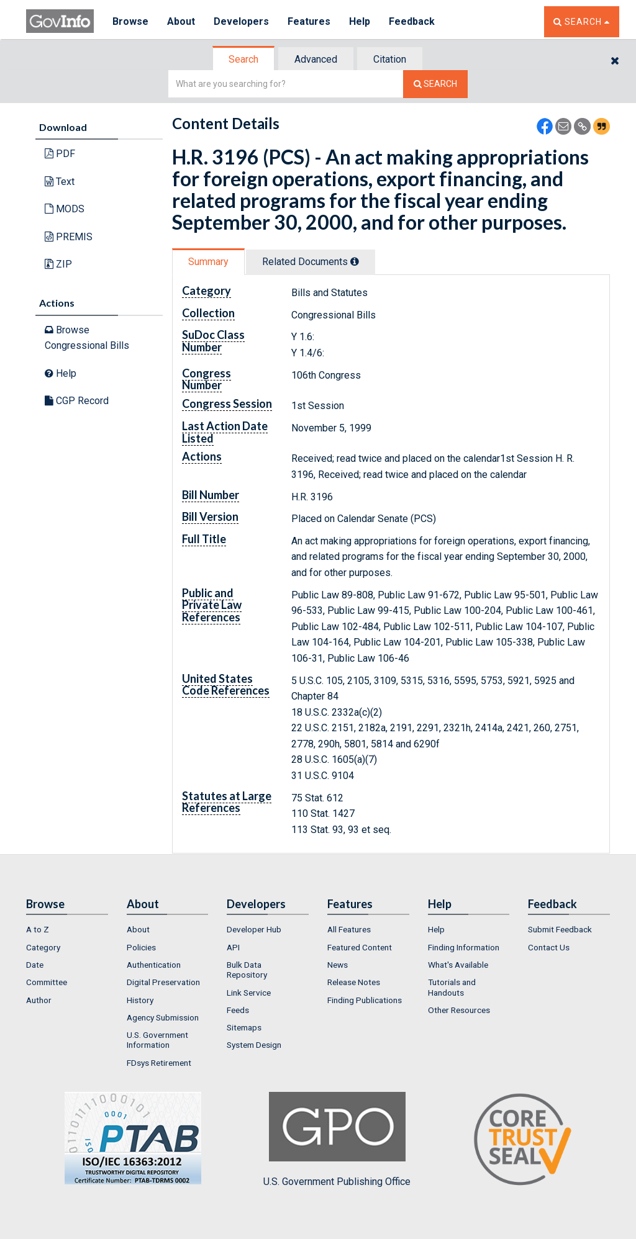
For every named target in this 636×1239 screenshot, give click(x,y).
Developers (241, 21)
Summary (208, 262)
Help (359, 21)
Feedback (412, 21)
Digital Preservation (163, 982)
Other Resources (459, 1010)
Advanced (315, 59)
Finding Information (463, 947)
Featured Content (359, 947)
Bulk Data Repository (247, 970)
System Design (254, 1045)
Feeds (238, 1010)
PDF (60, 154)
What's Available (458, 965)
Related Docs (310, 262)
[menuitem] (67, 929)
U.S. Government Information (157, 1040)
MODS (64, 209)
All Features (349, 929)
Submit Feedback (560, 929)
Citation (389, 59)
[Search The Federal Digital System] (435, 84)
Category (43, 947)
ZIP (58, 264)
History (140, 1000)
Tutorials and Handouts (452, 987)
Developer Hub (254, 929)
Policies (141, 947)
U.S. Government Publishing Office (337, 1139)
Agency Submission (163, 1017)
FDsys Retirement (159, 1063)
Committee (46, 982)
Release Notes (353, 982)
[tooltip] (354, 261)
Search (243, 59)
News (337, 965)
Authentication (154, 965)
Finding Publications (364, 1000)
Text (60, 181)
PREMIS (69, 237)
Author (39, 1000)
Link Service (249, 993)
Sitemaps (244, 1027)
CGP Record (77, 401)
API (233, 947)
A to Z (37, 929)
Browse (130, 21)
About (181, 21)
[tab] (244, 59)
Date (34, 965)
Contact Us (549, 947)
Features (309, 21)
